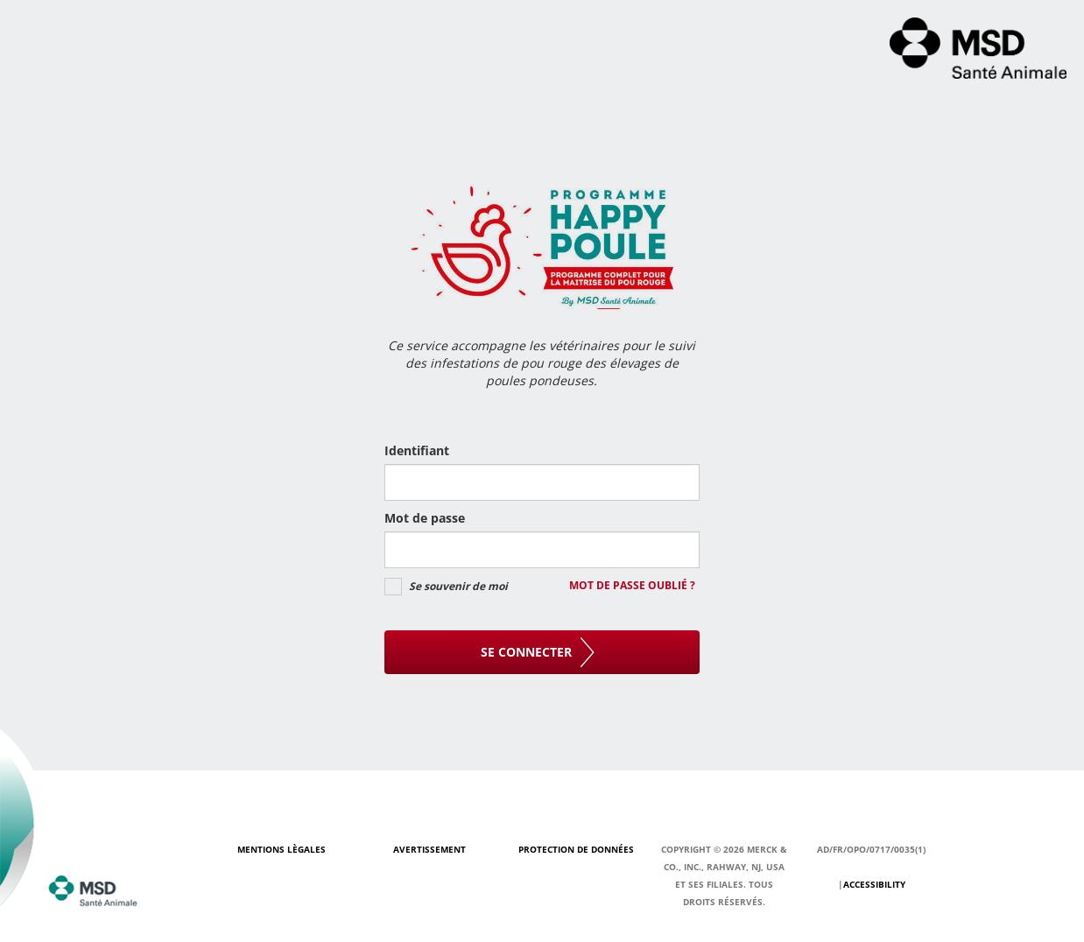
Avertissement (429, 849)
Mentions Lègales (281, 849)
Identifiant (416, 450)
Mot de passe (424, 518)
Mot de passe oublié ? (632, 586)
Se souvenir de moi (458, 586)
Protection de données (576, 849)
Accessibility (874, 884)
